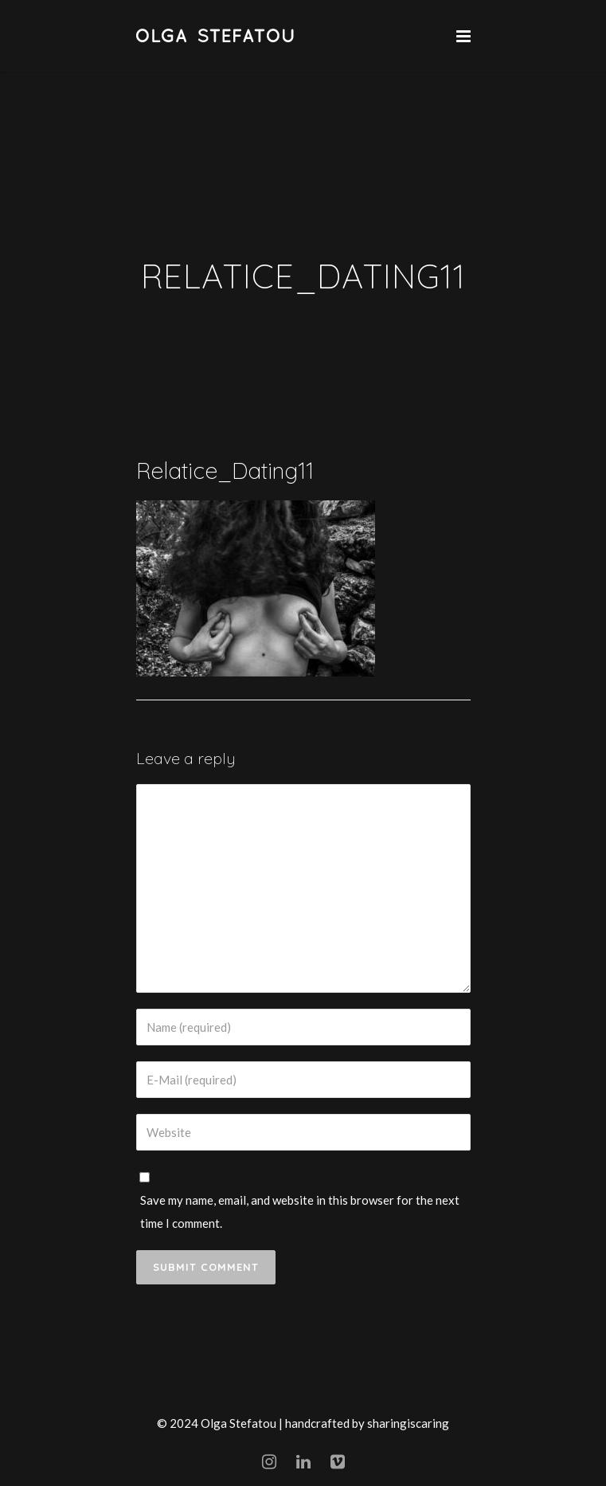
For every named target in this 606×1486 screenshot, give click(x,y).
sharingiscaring (408, 1423)
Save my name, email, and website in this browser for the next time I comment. (299, 1211)
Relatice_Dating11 (225, 470)
